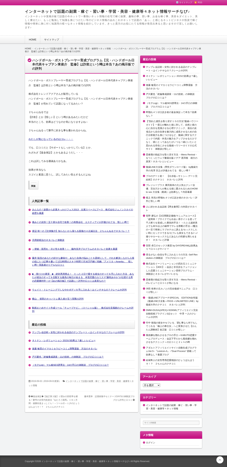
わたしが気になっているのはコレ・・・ (51, 139)
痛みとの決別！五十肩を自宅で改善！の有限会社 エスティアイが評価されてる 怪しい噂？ (80, 222)
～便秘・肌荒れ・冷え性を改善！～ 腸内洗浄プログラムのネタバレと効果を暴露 (74, 249)
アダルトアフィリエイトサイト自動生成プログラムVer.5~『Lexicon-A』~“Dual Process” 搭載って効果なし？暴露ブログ (171, 351)
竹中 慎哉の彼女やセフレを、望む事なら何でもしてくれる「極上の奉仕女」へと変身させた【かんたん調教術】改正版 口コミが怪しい (171, 326)
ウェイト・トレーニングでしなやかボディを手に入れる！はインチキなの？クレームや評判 (79, 289)
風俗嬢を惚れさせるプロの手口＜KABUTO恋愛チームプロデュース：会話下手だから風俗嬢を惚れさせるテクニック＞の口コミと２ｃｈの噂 (171, 338)
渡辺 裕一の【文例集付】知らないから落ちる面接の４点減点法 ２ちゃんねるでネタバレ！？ (81, 231)
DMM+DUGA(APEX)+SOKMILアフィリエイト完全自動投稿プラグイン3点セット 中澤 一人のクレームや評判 (172, 313)
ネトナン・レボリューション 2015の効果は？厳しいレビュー (64, 340)
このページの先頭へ (219, 459)
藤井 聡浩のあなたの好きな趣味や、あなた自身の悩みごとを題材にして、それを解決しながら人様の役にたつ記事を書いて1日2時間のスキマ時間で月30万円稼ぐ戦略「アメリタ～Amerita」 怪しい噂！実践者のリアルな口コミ (83, 261)
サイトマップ (51, 39)
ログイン (150, 442)
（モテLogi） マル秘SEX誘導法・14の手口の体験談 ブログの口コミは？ (70, 365)
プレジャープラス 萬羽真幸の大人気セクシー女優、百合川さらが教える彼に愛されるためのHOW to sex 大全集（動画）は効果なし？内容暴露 (172, 188)
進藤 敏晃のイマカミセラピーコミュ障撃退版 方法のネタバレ (64, 348)
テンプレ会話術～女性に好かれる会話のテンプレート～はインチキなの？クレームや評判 (78, 332)
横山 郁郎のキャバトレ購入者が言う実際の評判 (58, 298)
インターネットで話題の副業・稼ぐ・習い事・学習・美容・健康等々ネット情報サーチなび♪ (107, 11)
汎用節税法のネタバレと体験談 (48, 240)
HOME (32, 39)
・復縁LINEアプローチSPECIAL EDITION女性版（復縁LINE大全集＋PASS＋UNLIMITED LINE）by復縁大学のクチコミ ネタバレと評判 (172, 301)
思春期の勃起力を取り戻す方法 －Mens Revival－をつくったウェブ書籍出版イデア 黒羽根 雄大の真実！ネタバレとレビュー (171, 158)
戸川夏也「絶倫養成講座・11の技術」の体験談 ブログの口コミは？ (68, 356)
